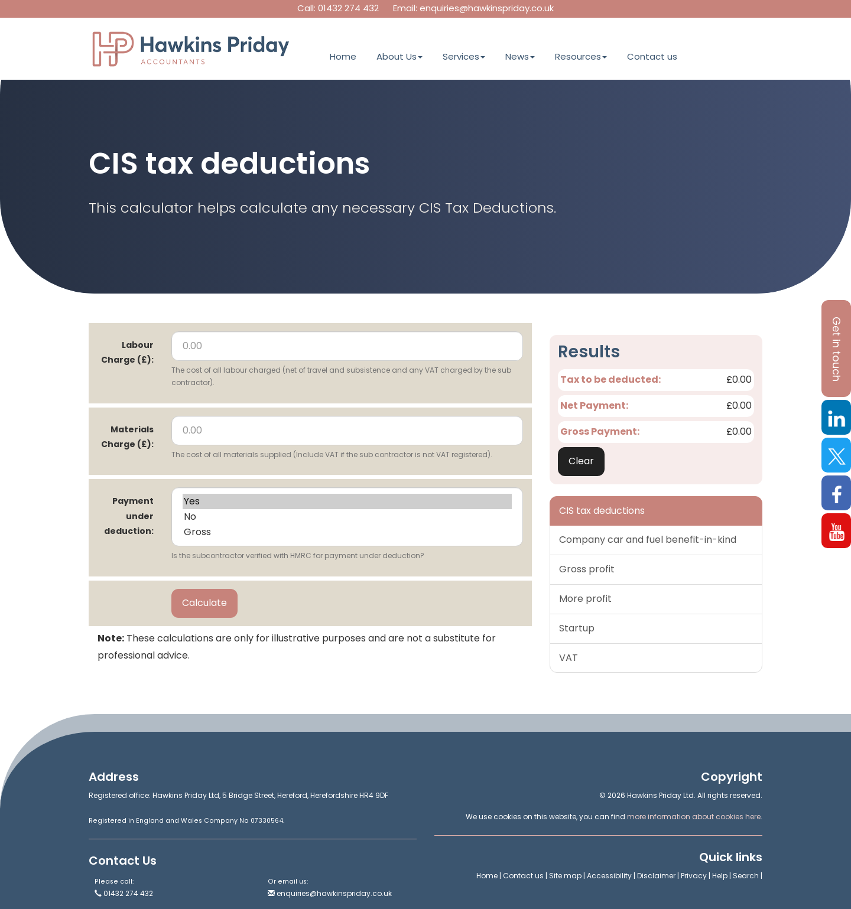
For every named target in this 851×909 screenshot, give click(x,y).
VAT (568, 657)
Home (343, 56)
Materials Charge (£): (127, 436)
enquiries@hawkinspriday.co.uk (487, 8)
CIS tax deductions (602, 510)
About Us (399, 56)
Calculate (204, 603)
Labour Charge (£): (127, 352)
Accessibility (609, 876)
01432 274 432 (348, 8)
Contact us (652, 56)
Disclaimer (656, 876)
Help (719, 876)
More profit (585, 598)
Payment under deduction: (129, 515)
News (520, 56)
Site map (565, 876)
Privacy (694, 876)
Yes (347, 501)
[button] (836, 348)
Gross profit (587, 569)
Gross (347, 532)
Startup (577, 628)
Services (464, 56)
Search (746, 876)
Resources (581, 56)
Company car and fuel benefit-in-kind (647, 539)
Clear (581, 461)
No (347, 516)
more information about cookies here (694, 817)
